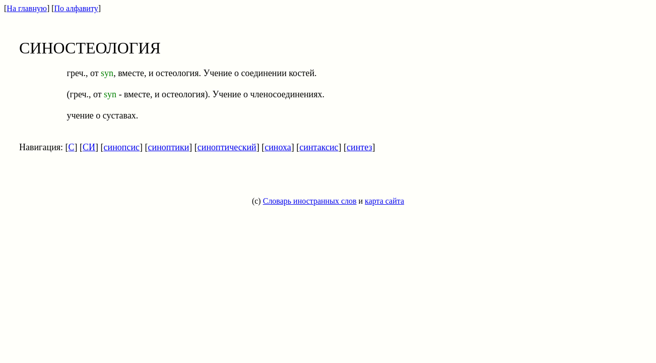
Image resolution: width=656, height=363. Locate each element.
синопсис (122, 147)
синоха (278, 147)
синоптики (168, 147)
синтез (359, 147)
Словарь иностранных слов (310, 201)
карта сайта (384, 201)
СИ (89, 147)
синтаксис (318, 147)
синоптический (227, 147)
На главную (27, 8)
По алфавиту (76, 8)
